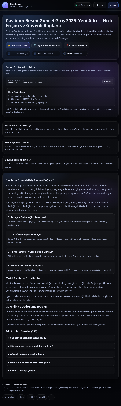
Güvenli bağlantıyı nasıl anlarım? (27, 354)
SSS (51, 397)
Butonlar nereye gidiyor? (23, 370)
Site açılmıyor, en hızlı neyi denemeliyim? (31, 346)
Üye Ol (113, 5)
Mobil (30, 397)
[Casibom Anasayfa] (17, 5)
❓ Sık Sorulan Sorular (76, 45)
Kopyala (107, 82)
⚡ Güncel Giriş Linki (18, 45)
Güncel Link (9, 397)
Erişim (21, 397)
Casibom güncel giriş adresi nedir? (28, 337)
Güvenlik (41, 397)
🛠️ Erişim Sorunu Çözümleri (47, 45)
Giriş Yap (100, 5)
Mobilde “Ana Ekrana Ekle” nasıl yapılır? (31, 362)
